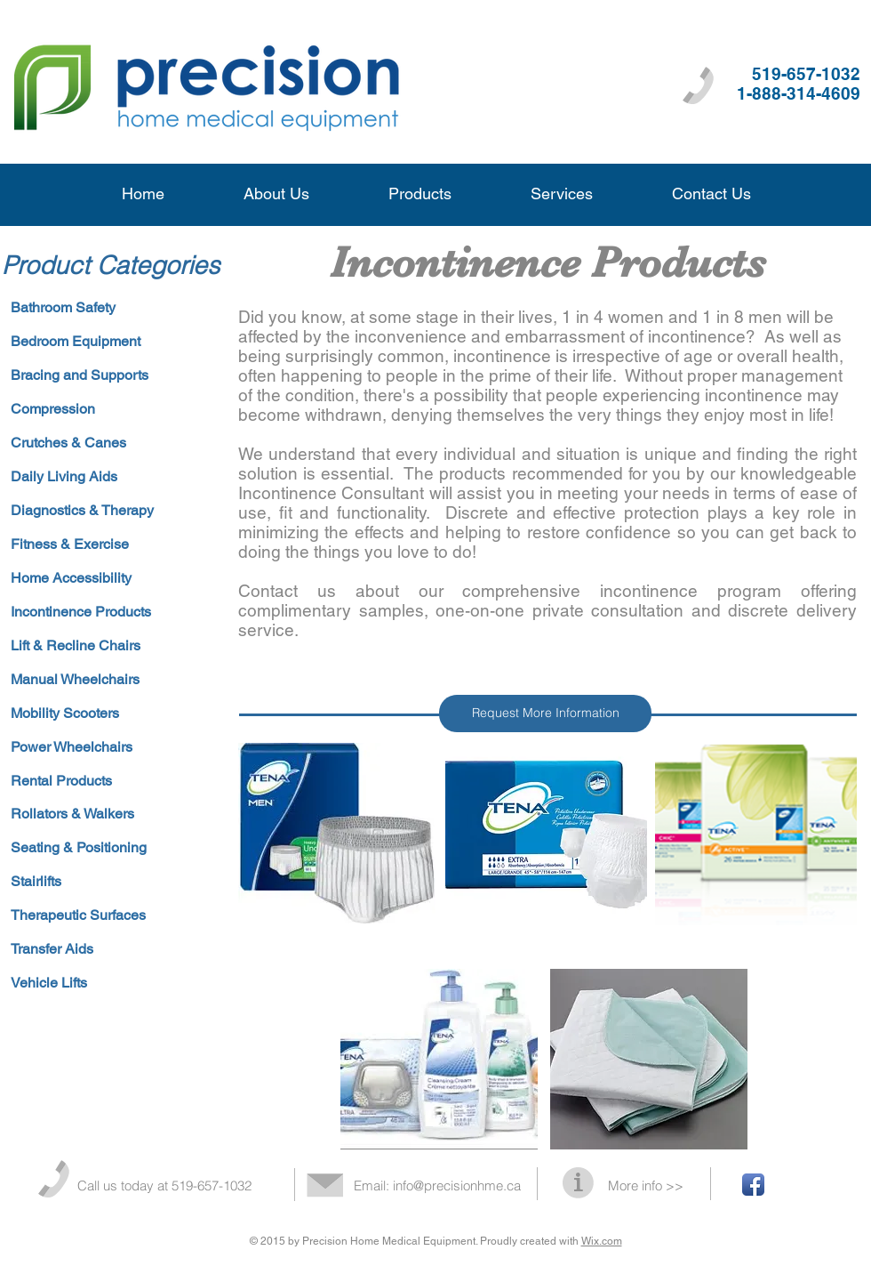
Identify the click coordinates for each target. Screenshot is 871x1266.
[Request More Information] (545, 713)
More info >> (645, 1185)
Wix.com (601, 1241)
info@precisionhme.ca (457, 1185)
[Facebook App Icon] (753, 1184)
